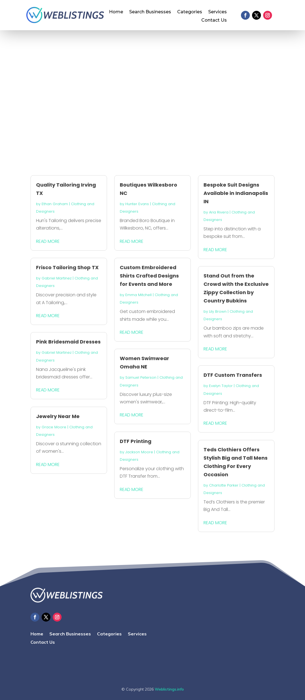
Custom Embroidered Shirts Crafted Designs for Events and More (149, 275)
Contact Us (214, 20)
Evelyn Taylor (221, 385)
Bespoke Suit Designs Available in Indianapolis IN (236, 193)
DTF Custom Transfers (233, 374)
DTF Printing (135, 441)
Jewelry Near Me (58, 416)
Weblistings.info (169, 689)
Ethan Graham (55, 204)
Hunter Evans (137, 204)
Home (116, 12)
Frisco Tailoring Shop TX (67, 267)
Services (217, 12)
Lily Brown (218, 311)
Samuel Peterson (140, 377)
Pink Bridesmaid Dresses (68, 341)
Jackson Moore (139, 452)
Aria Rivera (218, 212)
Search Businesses (150, 12)
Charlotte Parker (223, 485)
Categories (189, 12)
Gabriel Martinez (57, 278)
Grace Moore (54, 427)
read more (48, 241)
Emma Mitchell (138, 294)
